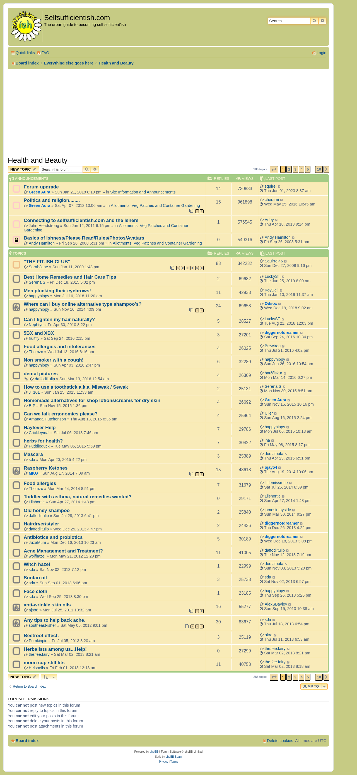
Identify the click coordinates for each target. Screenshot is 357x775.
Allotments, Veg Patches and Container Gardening (155, 205)
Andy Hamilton (42, 243)
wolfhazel (37, 556)
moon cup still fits (44, 662)
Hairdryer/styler (41, 524)
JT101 (34, 392)
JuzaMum (37, 542)
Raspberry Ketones (45, 468)
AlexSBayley (276, 604)
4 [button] (302, 169)
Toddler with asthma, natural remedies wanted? (78, 496)
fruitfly (34, 338)
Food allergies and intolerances (59, 346)
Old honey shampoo (47, 510)
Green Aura (39, 192)
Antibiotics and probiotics (53, 537)
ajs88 (33, 610)
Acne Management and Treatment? (63, 551)
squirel (270, 186)
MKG (33, 473)
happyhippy (39, 296)
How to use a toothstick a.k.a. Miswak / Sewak (76, 387)
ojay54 (271, 467)
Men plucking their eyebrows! (57, 290)
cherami (272, 199)
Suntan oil (35, 577)
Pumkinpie (38, 640)
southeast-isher (42, 625)
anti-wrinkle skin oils (47, 604)
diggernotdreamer (282, 332)
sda (32, 459)
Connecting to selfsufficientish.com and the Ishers (81, 220)
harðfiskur (273, 373)
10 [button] (319, 169)
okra (268, 635)
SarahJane (38, 267)
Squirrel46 (274, 261)
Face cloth (35, 591)
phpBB (154, 751)
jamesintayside (278, 510)
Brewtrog (273, 346)
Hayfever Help (40, 427)
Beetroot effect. (41, 635)
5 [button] (308, 169)
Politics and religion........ (52, 200)
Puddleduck (39, 446)
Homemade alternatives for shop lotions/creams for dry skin (92, 400)
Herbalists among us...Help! (55, 649)
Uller (269, 413)
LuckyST (272, 276)
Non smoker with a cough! (53, 360)
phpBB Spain (174, 756)
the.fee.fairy (39, 654)
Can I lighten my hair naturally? (59, 319)
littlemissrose (276, 482)
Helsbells (37, 668)
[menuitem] (42, 53)
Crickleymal (39, 432)
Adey (269, 219)
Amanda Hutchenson (47, 419)
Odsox (271, 303)
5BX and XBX (39, 333)
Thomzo (36, 352)
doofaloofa (274, 453)
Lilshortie (37, 502)
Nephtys (36, 324)
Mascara (33, 454)
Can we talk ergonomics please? (61, 414)
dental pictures (41, 373)
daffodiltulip (45, 379)
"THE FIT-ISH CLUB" (47, 261)
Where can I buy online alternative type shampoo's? (83, 304)
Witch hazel (37, 564)
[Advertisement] (168, 111)
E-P (32, 405)
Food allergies (40, 483)
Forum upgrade (41, 187)
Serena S (37, 282)
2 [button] (289, 169)
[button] (274, 169)
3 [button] (295, 169)
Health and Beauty (37, 160)
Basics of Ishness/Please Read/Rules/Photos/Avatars (84, 238)
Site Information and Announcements (142, 192)
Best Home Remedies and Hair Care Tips (70, 277)
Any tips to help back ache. (54, 620)
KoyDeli (271, 290)
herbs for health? (43, 441)
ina (267, 440)
